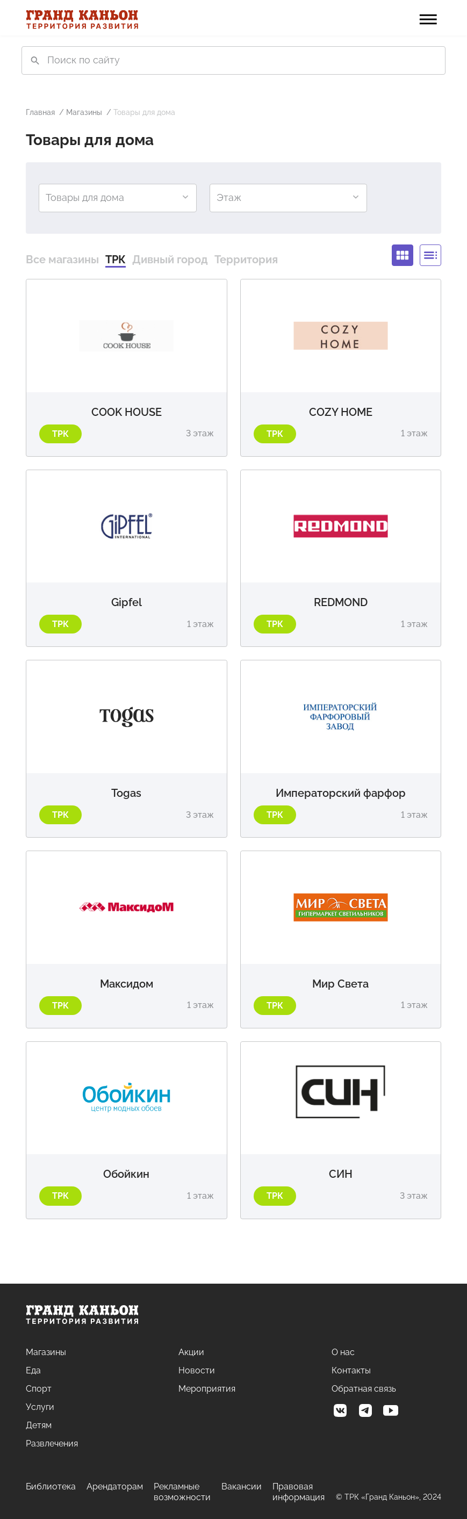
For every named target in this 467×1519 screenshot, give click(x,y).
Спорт (39, 1389)
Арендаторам (115, 1486)
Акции (191, 1352)
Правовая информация (298, 1491)
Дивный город (170, 259)
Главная (40, 112)
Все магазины (62, 259)
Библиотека (51, 1486)
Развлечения (52, 1443)
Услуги (40, 1407)
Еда (33, 1370)
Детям (39, 1425)
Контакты (351, 1370)
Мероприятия (206, 1389)
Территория (246, 259)
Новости (196, 1370)
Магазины (84, 112)
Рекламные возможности (182, 1491)
